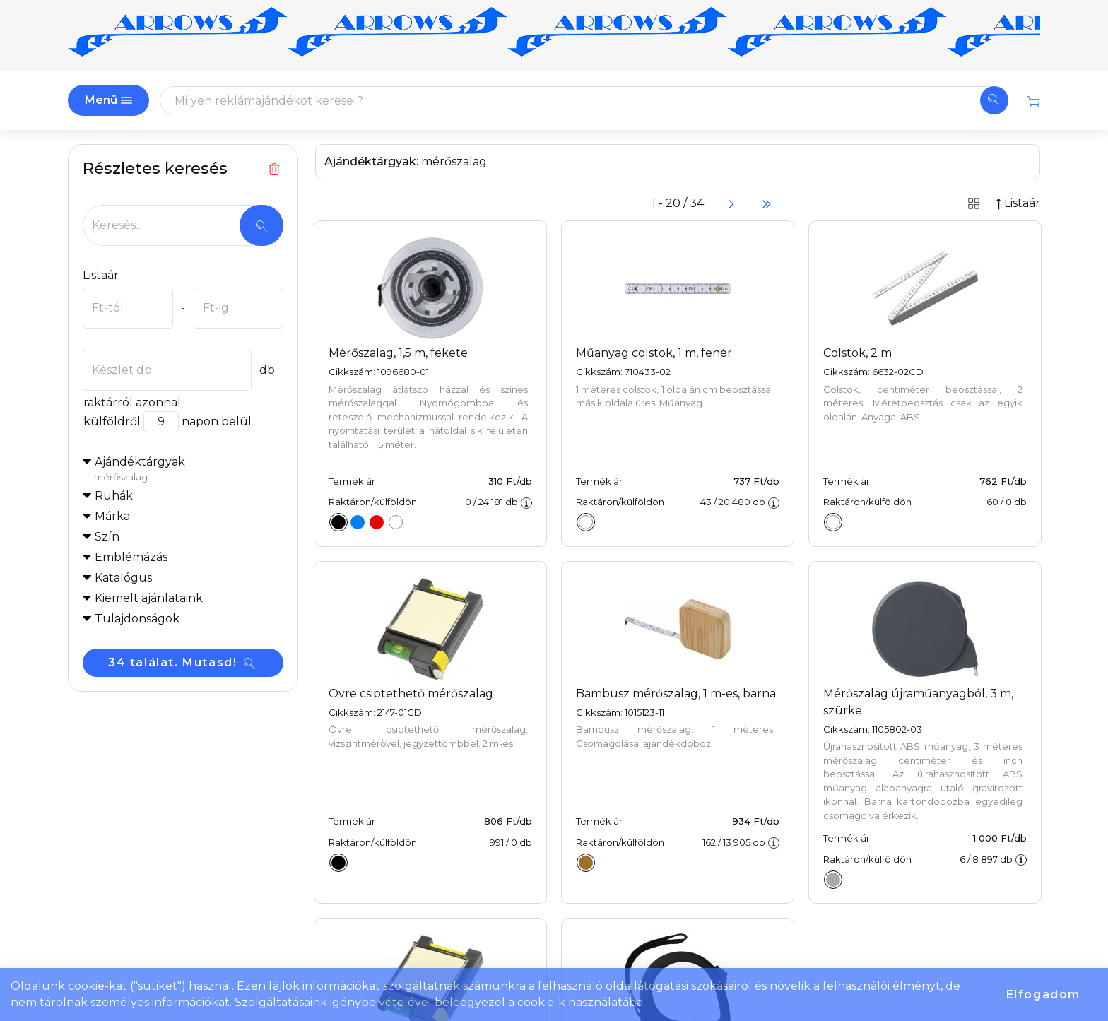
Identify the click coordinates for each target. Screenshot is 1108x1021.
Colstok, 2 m (857, 353)
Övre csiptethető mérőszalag (411, 693)
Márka (112, 516)
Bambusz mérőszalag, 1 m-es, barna (676, 693)
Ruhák (114, 495)
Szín (107, 536)
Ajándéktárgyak (188, 470)
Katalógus (123, 577)
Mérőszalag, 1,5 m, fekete (398, 353)
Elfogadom (1043, 994)
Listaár (101, 275)
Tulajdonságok (137, 618)
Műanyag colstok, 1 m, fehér (654, 353)
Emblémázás (131, 557)
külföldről (112, 421)
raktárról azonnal (132, 402)
